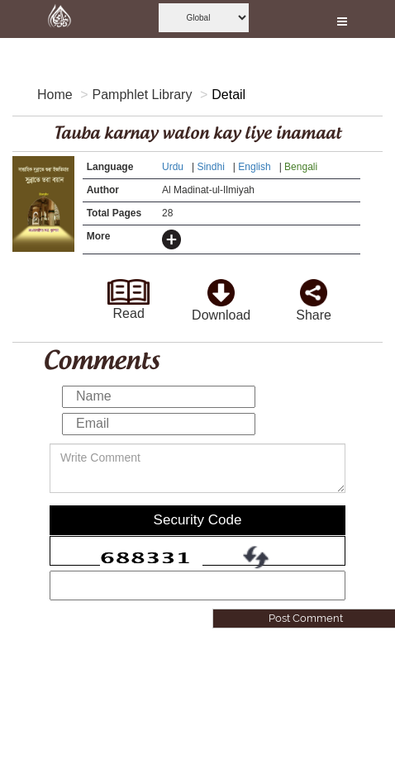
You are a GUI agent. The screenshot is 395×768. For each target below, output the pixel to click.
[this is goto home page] (59, 19)
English (256, 167)
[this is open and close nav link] (342, 19)
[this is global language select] (204, 17)
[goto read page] (128, 287)
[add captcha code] (197, 585)
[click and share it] (314, 288)
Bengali (302, 167)
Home (55, 95)
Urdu (174, 167)
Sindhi (212, 167)
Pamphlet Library (142, 95)
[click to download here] (221, 288)
